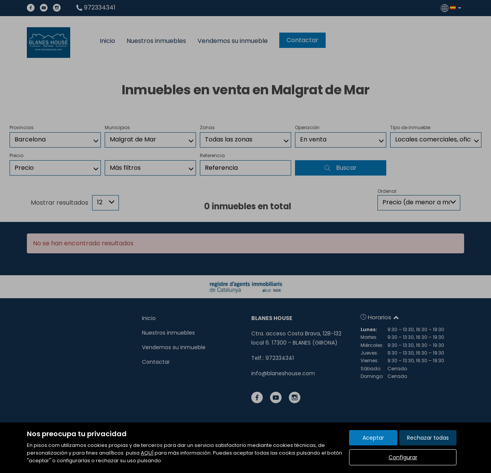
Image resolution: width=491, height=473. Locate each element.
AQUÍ (147, 453)
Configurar (403, 457)
